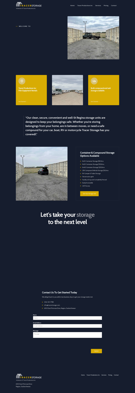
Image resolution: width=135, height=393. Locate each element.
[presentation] (46, 343)
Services (98, 5)
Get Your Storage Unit (89, 193)
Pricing (106, 5)
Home (72, 5)
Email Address (37, 323)
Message (35, 331)
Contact (114, 5)
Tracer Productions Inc (85, 5)
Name (35, 315)
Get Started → (22, 101)
